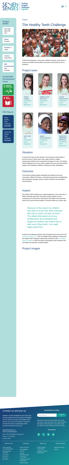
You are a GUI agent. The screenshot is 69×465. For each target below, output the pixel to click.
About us (43, 443)
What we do (8, 443)
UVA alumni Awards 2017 (29, 236)
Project (24, 20)
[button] (62, 6)
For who (26, 443)
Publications (60, 443)
